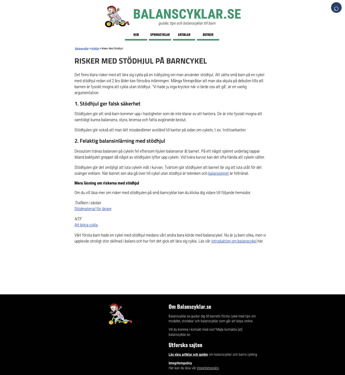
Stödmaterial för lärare (92, 208)
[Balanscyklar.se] (172, 17)
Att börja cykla (86, 224)
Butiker (208, 34)
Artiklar (184, 34)
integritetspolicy (208, 368)
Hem (136, 34)
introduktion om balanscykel (234, 241)
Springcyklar (160, 34)
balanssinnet (218, 173)
